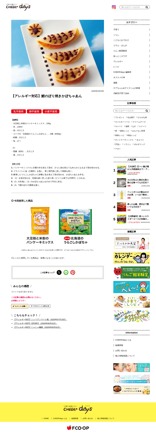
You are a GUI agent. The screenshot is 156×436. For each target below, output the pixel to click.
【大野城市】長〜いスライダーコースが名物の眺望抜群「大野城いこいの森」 (138, 220)
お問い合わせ (121, 353)
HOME (46, 421)
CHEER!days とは (123, 342)
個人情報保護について (125, 358)
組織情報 (119, 348)
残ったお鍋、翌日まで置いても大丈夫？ (138, 208)
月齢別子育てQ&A (121, 96)
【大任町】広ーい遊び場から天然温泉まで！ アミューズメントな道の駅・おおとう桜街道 (138, 170)
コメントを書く (20, 309)
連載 (115, 85)
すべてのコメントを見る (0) (40, 308)
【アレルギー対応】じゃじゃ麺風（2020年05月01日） (37, 330)
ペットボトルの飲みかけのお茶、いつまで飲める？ (138, 196)
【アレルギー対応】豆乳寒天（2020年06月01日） (35, 326)
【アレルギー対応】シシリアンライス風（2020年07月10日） (40, 322)
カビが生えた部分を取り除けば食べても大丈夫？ (138, 183)
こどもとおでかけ (133, 175)
